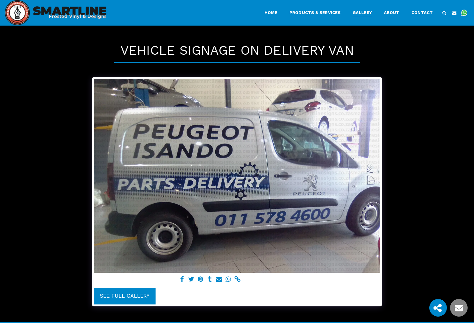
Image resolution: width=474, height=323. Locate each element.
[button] (444, 13)
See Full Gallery (124, 296)
